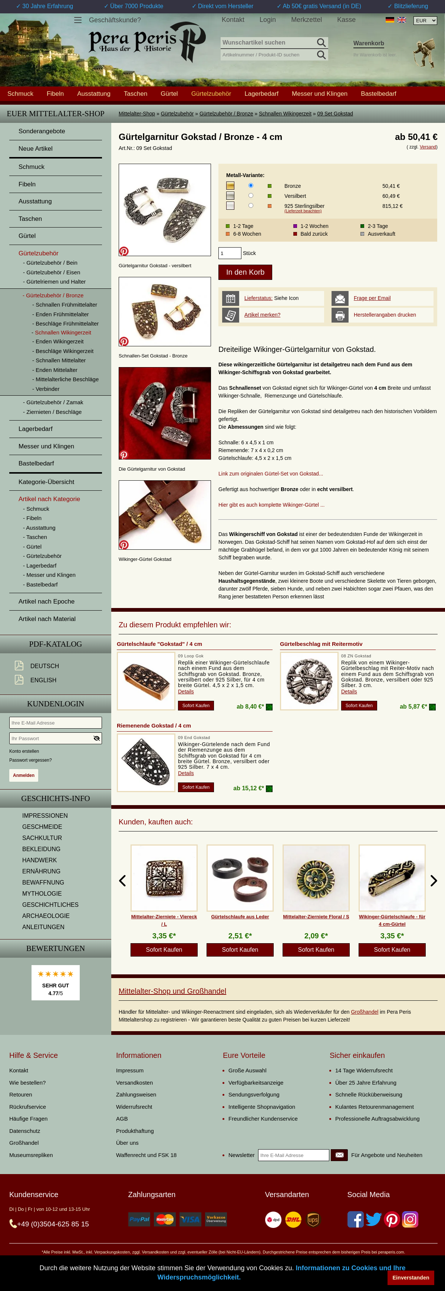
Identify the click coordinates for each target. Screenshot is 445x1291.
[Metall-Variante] (250, 185)
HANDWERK (39, 860)
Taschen (135, 93)
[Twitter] (374, 1219)
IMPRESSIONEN (45, 816)
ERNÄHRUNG (41, 871)
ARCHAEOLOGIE (46, 916)
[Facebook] (355, 1219)
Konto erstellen (24, 751)
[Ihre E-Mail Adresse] (55, 723)
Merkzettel (306, 19)
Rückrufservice (27, 1107)
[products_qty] (229, 253)
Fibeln (55, 93)
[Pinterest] (392, 1219)
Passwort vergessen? (30, 760)
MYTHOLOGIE (42, 893)
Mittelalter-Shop (137, 114)
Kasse (346, 19)
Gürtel (169, 93)
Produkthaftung (135, 1131)
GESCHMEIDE (42, 827)
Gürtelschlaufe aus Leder (240, 916)
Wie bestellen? (27, 1082)
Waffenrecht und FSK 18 (146, 1155)
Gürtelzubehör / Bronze (226, 114)
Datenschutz (24, 1131)
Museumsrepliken (31, 1155)
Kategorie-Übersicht (46, 482)
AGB (122, 1118)
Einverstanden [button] (411, 1278)
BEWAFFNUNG (43, 882)
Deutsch (44, 666)
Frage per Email (372, 298)
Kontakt (233, 19)
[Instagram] (410, 1219)
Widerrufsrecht (134, 1107)
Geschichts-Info (55, 798)
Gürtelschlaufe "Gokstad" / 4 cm (159, 644)
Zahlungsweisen (136, 1094)
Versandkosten (134, 1082)
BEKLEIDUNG (41, 849)
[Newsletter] (339, 1155)
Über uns (127, 1143)
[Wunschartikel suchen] (274, 43)
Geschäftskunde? (115, 20)
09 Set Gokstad (335, 114)
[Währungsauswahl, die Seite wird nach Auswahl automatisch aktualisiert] (425, 20)
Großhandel (364, 1012)
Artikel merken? (262, 315)
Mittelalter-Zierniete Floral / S (316, 916)
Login (268, 19)
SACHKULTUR (42, 838)
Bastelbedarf (378, 93)
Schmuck (20, 93)
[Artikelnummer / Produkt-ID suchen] (274, 54)
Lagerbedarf (261, 93)
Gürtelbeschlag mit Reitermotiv (321, 644)
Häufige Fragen (28, 1118)
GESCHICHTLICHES (50, 905)
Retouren (20, 1094)
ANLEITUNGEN (43, 927)
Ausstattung (94, 93)
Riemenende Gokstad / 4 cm (154, 725)
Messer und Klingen (319, 93)
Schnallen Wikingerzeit (285, 114)
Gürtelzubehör (177, 114)
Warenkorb (368, 43)
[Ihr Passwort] (55, 738)
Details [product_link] (186, 691)
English (43, 680)
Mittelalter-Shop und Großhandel (172, 991)
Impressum (130, 1070)
